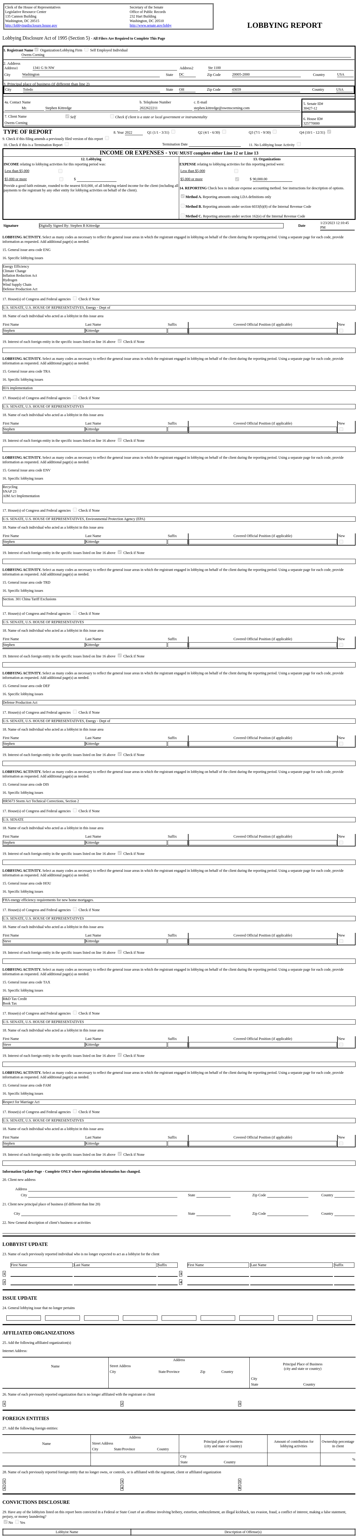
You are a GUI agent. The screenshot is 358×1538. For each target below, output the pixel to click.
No (9, 1522)
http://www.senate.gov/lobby (151, 25)
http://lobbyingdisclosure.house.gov (31, 25)
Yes (20, 1522)
